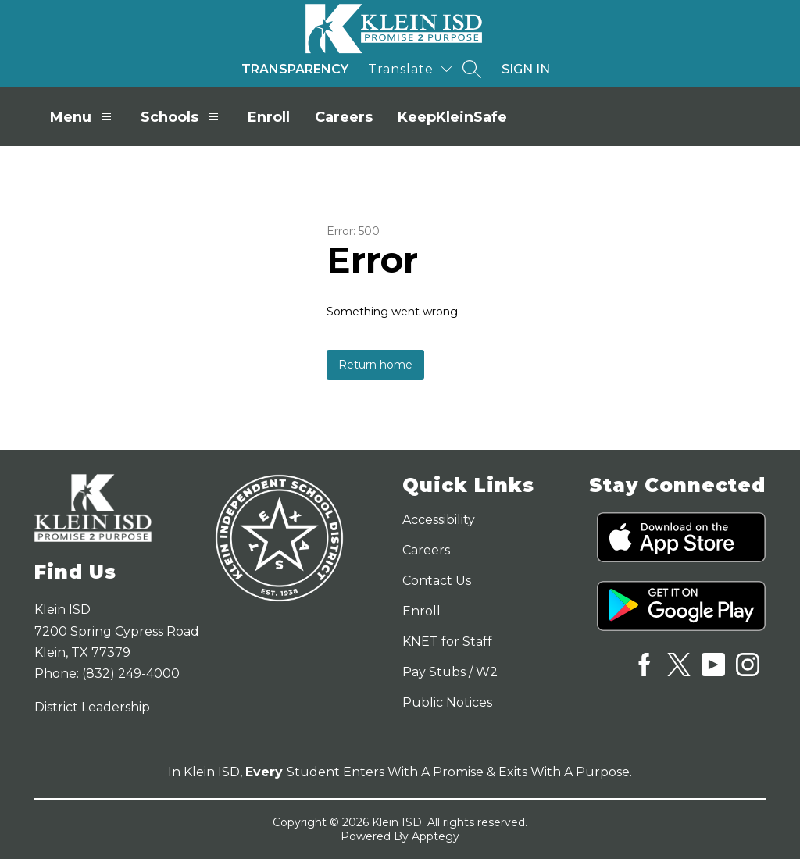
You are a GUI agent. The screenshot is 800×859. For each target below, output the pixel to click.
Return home (375, 365)
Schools (182, 117)
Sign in (526, 69)
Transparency (294, 69)
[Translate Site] (409, 69)
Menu (83, 117)
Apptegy (435, 836)
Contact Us (436, 580)
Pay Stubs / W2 (450, 672)
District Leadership (92, 707)
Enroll (269, 117)
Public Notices (447, 702)
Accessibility (438, 519)
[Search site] (471, 68)
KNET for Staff (447, 641)
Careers (344, 117)
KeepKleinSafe (452, 117)
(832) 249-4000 (131, 673)
